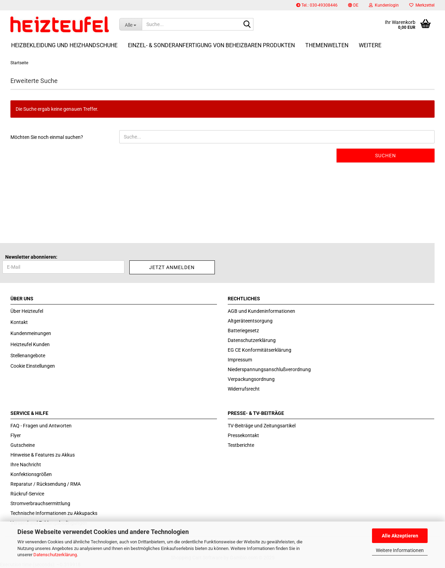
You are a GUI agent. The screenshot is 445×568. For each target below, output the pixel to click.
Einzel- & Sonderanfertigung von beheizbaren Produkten (211, 45)
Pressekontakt (243, 435)
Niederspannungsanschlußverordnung (269, 369)
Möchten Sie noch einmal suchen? (46, 137)
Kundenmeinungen (30, 333)
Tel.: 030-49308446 (317, 5)
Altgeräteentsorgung (250, 321)
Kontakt (19, 322)
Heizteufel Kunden (30, 344)
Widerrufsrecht (244, 389)
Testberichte (241, 445)
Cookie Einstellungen (32, 366)
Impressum (240, 359)
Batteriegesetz (243, 330)
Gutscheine (22, 445)
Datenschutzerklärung (55, 554)
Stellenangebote (27, 355)
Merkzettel (422, 5)
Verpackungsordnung (251, 379)
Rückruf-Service (27, 493)
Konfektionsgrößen (31, 474)
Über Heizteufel (26, 311)
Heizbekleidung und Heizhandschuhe (64, 45)
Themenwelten (326, 45)
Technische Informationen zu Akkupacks (53, 513)
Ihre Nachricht (25, 464)
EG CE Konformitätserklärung (259, 350)
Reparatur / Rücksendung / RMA (45, 484)
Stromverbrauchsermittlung (40, 503)
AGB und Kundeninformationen (261, 311)
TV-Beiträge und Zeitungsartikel (262, 425)
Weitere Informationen (400, 550)
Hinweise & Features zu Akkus (42, 455)
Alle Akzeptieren (400, 535)
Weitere (370, 45)
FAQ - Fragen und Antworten (41, 425)
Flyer (15, 435)
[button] (353, 5)
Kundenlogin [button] (384, 5)
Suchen (385, 155)
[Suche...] (130, 24)
